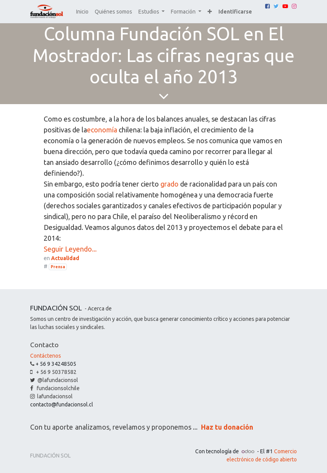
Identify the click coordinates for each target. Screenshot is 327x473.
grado (169, 184)
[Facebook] (267, 6)
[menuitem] (82, 12)
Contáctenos (45, 356)
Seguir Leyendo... (70, 249)
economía (102, 130)
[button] (209, 12)
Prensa (58, 266)
